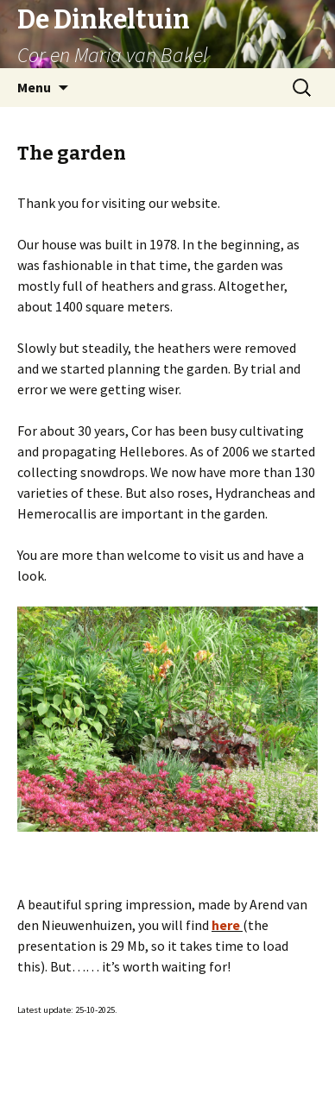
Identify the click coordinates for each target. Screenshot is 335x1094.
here (226, 925)
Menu (34, 87)
